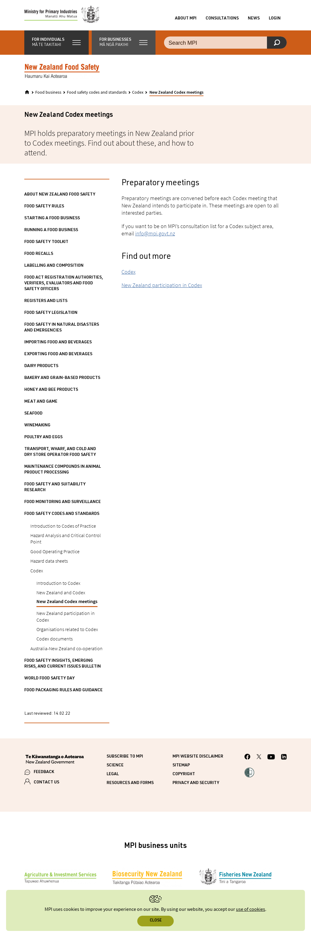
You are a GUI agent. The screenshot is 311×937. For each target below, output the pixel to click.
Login (275, 18)
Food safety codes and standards (97, 92)
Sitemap (181, 765)
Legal (113, 774)
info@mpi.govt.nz (155, 233)
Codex (137, 92)
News (254, 18)
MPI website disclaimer (198, 757)
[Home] (27, 92)
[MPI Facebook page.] (247, 758)
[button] (56, 42)
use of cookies (250, 909)
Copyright (184, 774)
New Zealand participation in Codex (161, 285)
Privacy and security (196, 783)
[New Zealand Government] (54, 760)
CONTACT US (46, 782)
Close (156, 921)
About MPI (186, 18)
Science (115, 765)
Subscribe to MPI (125, 757)
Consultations (222, 18)
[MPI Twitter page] (259, 757)
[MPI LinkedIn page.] (284, 758)
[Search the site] (225, 42)
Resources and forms (130, 783)
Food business (48, 92)
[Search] (277, 42)
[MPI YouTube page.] (271, 757)
